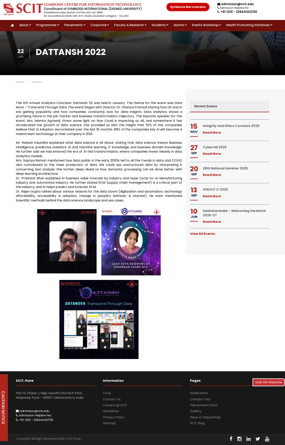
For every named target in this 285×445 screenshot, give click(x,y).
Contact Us (112, 399)
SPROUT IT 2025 (215, 189)
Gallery (195, 411)
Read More (212, 132)
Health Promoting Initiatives (249, 25)
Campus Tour (200, 399)
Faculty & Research (130, 25)
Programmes (47, 25)
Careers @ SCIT (115, 405)
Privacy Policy (113, 417)
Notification (199, 393)
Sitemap (109, 423)
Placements (74, 25)
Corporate (99, 25)
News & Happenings (205, 417)
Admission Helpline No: (34, 415)
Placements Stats (204, 405)
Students (160, 25)
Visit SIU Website (268, 382)
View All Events (202, 233)
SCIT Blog (197, 423)
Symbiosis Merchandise (188, 7)
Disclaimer (111, 411)
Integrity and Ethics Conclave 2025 (231, 126)
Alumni (180, 25)
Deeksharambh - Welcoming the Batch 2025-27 (234, 213)
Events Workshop (206, 25)
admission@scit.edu (235, 4)
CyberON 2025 (215, 147)
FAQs (107, 393)
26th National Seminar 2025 (225, 168)
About (25, 25)
